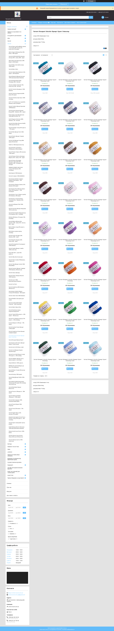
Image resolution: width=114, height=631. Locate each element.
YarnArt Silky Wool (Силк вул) (16, 257)
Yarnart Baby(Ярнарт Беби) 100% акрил (16, 378)
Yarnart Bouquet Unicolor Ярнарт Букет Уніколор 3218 (45, 320)
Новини (9, 483)
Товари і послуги (43, 22)
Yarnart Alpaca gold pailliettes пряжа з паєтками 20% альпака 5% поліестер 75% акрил (17, 48)
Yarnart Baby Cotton (13, 69)
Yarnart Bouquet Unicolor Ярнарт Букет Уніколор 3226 (95, 360)
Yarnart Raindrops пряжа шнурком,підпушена (15, 310)
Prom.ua (64, 628)
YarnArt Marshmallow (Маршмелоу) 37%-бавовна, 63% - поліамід (17, 213)
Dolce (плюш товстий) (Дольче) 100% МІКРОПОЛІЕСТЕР (16, 115)
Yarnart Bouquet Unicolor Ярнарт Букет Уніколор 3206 (45, 160)
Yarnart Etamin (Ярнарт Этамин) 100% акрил (16, 137)
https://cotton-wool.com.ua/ (15, 593)
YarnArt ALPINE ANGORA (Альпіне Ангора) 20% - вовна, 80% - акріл (17, 57)
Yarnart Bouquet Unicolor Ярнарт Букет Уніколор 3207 (70, 160)
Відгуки (9, 491)
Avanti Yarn (10, 475)
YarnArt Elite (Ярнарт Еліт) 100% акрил (16, 132)
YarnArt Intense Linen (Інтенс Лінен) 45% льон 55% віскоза (16, 436)
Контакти (60, 22)
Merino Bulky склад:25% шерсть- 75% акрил (17, 227)
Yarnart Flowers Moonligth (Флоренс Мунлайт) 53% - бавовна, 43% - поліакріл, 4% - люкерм (16, 162)
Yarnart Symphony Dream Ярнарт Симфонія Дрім (17, 332)
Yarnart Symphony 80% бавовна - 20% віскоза (17, 287)
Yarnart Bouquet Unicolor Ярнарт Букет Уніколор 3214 (95, 240)
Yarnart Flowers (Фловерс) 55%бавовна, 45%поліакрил (15, 148)
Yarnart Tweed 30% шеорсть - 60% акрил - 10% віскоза (17, 315)
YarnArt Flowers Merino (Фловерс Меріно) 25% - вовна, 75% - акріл (17, 157)
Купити (46, 89)
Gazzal (9, 41)
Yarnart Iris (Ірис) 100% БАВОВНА (16, 176)
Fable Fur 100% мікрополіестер (16, 144)
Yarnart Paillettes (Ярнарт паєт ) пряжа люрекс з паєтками (16, 359)
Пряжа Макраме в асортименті (16, 478)
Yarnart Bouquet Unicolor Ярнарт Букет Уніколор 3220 (70, 320)
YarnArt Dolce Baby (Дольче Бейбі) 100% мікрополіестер (17, 124)
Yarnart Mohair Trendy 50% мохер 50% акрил (17, 370)
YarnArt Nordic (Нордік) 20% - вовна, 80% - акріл (16, 240)
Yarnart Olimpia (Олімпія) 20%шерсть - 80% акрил (15, 396)
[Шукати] (91, 17)
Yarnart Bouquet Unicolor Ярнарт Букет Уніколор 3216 (95, 280)
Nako (9, 449)
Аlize (9, 38)
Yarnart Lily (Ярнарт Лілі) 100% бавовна (16, 205)
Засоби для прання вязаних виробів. (15, 468)
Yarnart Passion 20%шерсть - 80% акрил (17, 392)
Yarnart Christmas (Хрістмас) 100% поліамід (17, 98)
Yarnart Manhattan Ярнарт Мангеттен (15, 388)
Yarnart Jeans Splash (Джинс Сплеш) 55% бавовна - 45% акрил (17, 292)
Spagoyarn (10, 465)
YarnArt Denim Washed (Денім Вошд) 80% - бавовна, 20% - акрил (17, 111)
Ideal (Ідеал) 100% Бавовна (15, 173)
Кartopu (10, 444)
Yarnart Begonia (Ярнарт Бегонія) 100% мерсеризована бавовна (17, 77)
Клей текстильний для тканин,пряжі (14, 472)
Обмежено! (63, 4)
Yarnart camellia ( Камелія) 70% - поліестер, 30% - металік (16, 85)
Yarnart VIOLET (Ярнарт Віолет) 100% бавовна (16, 276)
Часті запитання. (81, 22)
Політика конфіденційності (68, 629)
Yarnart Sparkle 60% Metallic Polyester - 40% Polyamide (15, 303)
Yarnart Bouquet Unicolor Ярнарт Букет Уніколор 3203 (45, 120)
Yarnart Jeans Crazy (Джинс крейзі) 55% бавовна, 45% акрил (17, 195)
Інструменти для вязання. (15, 35)
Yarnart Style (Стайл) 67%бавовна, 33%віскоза (17, 260)
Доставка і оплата (70, 22)
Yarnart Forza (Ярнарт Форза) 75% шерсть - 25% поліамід (17, 319)
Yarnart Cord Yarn (13, 284)
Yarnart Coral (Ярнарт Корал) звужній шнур (15, 350)
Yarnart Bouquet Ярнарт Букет (16, 340)
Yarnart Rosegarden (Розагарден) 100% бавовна (17, 244)
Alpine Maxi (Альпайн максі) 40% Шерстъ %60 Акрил (16, 61)
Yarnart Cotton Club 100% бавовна (17, 295)
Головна (34, 22)
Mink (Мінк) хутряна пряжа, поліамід (15, 232)
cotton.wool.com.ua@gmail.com (16, 594)
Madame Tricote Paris (13, 446)
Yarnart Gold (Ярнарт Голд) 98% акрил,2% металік (16, 141)
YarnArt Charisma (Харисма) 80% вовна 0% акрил (16, 94)
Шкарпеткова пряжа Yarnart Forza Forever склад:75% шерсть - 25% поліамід (17, 418)
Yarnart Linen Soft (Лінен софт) (16, 347)
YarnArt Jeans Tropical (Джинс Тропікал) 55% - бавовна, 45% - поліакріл (16, 200)
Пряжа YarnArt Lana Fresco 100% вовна (16, 432)
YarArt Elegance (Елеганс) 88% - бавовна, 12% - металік (16, 119)
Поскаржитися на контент (55, 629)
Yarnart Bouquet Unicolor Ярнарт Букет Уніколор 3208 (95, 160)
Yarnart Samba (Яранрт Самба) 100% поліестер (16, 249)
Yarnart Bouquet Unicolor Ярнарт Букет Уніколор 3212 (45, 240)
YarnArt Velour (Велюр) (14, 272)
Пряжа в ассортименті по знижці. (14, 32)
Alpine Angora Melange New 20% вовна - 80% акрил (16, 52)
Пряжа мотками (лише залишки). (14, 455)
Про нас (53, 22)
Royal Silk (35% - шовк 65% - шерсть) (15, 253)
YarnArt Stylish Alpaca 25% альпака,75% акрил (15, 413)
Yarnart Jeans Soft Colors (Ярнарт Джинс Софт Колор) (17, 343)
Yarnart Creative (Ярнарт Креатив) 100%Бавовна (17, 107)
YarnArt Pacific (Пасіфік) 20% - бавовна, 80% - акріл (16, 236)
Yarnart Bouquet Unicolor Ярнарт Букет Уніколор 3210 (70, 200)
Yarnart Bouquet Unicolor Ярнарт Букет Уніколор (70, 280)
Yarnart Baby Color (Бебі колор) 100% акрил (16, 65)
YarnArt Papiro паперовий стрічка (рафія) (17, 423)
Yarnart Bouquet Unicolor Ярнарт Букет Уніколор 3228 (45, 80)
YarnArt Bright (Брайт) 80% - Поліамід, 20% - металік (15, 81)
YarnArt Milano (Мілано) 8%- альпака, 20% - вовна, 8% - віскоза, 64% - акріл (17, 223)
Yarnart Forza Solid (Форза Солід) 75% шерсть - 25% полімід (17, 355)
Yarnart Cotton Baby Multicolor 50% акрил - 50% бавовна (17, 72)
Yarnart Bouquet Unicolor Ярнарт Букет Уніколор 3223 (70, 360)
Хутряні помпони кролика (14, 462)
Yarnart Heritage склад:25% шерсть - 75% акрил (17, 128)
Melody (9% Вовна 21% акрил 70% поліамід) (17, 217)
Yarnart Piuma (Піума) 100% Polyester (15, 405)
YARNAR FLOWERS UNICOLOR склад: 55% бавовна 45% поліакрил (16, 169)
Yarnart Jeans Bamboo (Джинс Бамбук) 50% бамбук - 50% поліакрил (16, 180)
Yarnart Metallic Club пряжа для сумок (16, 299)
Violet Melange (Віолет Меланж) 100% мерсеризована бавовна (16, 427)
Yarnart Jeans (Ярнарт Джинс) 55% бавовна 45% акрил (17, 185)
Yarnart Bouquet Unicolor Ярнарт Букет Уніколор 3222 (95, 320)
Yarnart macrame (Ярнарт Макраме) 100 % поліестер (17, 209)
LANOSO (10, 452)
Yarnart (9, 43)
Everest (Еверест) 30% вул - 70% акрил (16, 323)
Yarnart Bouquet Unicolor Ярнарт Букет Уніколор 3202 (95, 80)
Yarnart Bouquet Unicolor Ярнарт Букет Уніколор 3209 (45, 200)
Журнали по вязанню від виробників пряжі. (14, 459)
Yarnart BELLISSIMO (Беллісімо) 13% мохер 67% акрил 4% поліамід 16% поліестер (17, 383)
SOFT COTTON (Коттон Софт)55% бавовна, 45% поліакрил (17, 102)
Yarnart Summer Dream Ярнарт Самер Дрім (16, 327)
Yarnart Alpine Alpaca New (15, 307)
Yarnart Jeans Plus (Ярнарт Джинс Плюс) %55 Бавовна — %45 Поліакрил (17, 190)
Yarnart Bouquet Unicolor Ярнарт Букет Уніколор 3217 (45, 280)
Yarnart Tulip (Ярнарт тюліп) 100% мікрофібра (17, 264)
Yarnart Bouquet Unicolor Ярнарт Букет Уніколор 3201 (70, 80)
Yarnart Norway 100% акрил (15, 374)
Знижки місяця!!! (12, 29)
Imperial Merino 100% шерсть (16, 363)
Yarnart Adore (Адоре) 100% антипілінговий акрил (15, 400)
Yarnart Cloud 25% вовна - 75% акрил (16, 409)
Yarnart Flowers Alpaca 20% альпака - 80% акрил (17, 152)
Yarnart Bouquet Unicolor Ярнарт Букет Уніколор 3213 (70, 240)
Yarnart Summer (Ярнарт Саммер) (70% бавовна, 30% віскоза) (17, 269)
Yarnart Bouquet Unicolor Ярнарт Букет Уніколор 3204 (70, 120)
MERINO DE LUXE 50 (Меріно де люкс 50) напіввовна (16, 366)
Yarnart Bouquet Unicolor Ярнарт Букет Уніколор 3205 (95, 120)
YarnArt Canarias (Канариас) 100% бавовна (17, 90)
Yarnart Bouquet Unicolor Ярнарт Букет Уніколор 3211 (95, 200)
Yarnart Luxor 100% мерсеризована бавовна (15, 280)
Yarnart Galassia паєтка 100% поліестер (16, 440)
